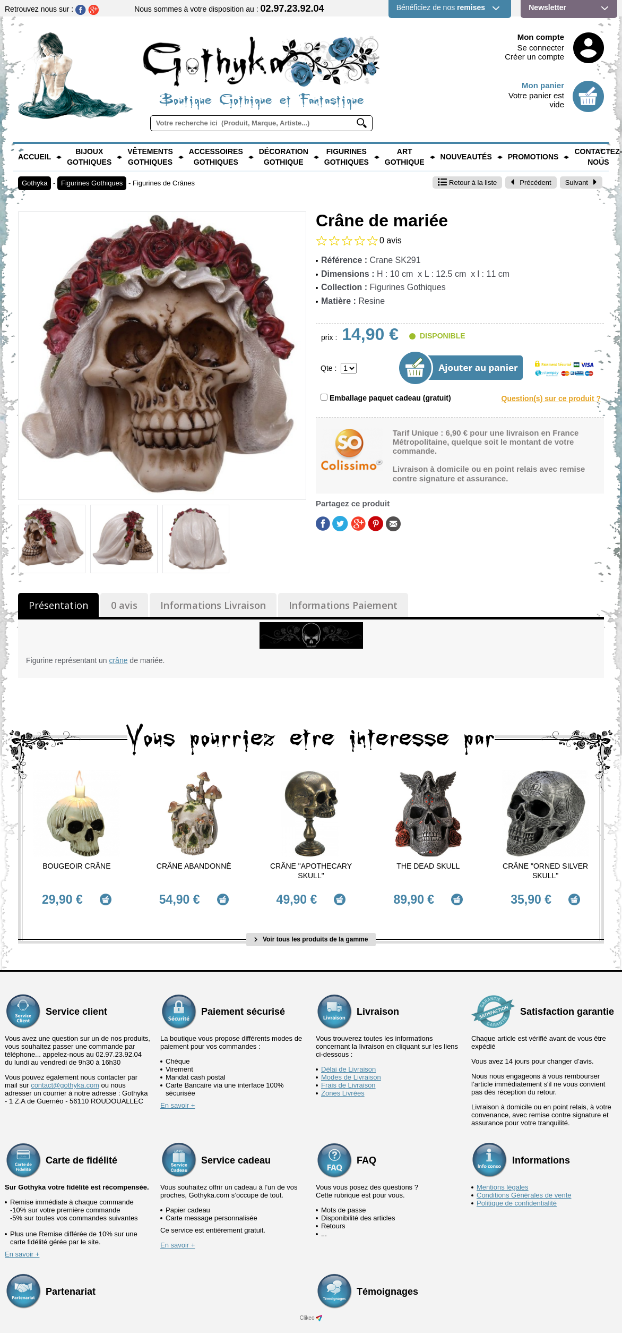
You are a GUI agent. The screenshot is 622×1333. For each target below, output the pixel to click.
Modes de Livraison (351, 1072)
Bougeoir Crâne (76, 866)
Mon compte (540, 36)
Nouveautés (466, 156)
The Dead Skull (428, 866)
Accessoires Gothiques (216, 156)
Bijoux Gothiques (89, 156)
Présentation (58, 605)
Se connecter (540, 47)
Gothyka (34, 183)
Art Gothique (405, 156)
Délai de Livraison (348, 1064)
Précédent (531, 182)
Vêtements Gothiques (150, 156)
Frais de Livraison (348, 1080)
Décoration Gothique (283, 156)
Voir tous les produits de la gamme (311, 934)
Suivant (581, 182)
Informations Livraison (213, 605)
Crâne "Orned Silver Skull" (545, 871)
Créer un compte (534, 56)
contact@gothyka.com (65, 1080)
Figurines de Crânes (164, 183)
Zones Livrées (343, 1088)
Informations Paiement (343, 605)
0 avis (124, 605)
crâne (118, 660)
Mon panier (543, 85)
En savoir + (177, 1101)
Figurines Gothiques (346, 156)
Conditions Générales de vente (524, 1190)
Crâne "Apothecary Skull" (311, 871)
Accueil (34, 156)
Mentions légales (503, 1182)
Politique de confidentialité (517, 1198)
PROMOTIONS (533, 156)
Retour (467, 182)
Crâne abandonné (194, 866)
